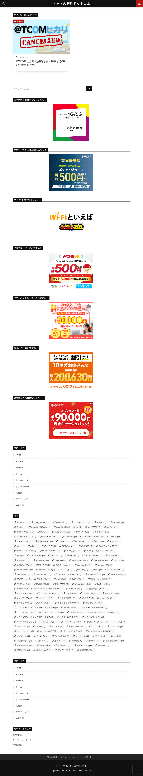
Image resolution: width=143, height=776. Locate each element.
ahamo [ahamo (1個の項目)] (101, 522)
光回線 (20, 21)
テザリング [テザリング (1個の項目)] (23, 626)
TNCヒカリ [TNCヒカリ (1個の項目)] (23, 584)
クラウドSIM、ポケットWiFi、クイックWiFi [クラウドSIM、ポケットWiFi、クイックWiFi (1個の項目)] (85, 607)
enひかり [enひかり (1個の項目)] (115, 541)
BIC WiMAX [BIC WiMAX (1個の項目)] (102, 532)
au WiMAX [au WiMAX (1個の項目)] (94, 527)
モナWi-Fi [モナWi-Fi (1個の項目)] (42, 636)
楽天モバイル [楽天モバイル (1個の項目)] (84, 645)
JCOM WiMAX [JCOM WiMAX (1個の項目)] (93, 555)
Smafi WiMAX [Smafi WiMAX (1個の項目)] (43, 574)
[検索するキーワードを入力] (49, 88)
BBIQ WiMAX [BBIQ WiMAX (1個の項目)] (62, 532)
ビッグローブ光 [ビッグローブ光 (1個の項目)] (77, 626)
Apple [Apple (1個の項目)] (21, 527)
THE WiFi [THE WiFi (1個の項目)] (78, 579)
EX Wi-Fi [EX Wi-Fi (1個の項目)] (50, 546)
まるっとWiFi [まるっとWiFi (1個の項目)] (90, 593)
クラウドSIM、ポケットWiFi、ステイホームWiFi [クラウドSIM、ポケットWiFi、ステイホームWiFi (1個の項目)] (40, 612)
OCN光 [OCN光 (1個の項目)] (83, 570)
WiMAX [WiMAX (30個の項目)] (22, 589)
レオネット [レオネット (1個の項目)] (82, 636)
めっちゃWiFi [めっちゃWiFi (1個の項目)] (112, 593)
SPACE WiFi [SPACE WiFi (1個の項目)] (118, 574)
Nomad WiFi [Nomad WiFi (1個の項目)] (104, 565)
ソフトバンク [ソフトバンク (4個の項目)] (94, 622)
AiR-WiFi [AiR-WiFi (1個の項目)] (118, 522)
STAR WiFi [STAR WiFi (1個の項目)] (43, 579)
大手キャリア (22, 499)
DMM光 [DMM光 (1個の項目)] (115, 537)
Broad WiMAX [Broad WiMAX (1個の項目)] (50, 537)
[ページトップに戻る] (136, 769)
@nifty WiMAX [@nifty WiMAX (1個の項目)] (42, 522)
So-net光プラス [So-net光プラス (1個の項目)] (96, 574)
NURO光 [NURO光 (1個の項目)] (66, 570)
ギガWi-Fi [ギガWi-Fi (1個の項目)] (88, 598)
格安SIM (20, 505)
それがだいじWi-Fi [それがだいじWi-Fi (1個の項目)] (98, 589)
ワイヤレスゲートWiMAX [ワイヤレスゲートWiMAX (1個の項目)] (108, 636)
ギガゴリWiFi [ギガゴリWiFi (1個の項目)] (107, 598)
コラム (19, 474)
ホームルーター (23, 480)
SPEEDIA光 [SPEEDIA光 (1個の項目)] (24, 579)
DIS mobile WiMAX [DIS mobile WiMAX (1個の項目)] (93, 537)
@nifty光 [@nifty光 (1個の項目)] (61, 522)
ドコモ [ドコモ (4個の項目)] (40, 626)
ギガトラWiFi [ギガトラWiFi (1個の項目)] (24, 603)
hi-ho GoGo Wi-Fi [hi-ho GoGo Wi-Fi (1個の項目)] (26, 551)
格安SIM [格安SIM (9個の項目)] (45, 645)
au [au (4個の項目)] (79, 527)
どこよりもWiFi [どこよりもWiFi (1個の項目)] (25, 593)
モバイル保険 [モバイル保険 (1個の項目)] (62, 636)
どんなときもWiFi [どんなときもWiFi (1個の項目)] (50, 593)
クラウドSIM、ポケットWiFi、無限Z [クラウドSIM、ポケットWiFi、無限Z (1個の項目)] (35, 617)
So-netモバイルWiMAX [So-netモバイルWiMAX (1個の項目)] (69, 574)
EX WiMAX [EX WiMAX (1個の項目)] (68, 546)
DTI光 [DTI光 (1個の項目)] (99, 541)
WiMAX (19, 467)
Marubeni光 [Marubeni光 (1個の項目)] (101, 560)
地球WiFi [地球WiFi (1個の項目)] (94, 641)
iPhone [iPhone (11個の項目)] (73, 555)
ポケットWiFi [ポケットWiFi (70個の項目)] (48, 631)
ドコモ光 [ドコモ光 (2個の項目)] (57, 626)
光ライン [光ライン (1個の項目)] (60, 641)
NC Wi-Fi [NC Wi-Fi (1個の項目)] (44, 565)
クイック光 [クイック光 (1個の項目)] (44, 603)
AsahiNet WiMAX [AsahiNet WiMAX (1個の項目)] (40, 527)
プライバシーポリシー (23, 740)
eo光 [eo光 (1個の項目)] (20, 546)
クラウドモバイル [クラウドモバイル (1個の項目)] (94, 617)
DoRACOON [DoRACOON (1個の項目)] (24, 541)
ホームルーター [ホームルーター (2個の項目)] (25, 631)
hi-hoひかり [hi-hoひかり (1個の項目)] (73, 551)
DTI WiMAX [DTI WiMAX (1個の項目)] (82, 541)
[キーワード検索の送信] (89, 88)
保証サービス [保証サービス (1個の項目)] (24, 641)
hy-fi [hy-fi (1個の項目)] (20, 555)
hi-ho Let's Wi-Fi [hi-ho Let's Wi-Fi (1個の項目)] (51, 551)
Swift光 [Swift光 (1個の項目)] (61, 579)
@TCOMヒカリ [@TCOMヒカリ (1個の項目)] (82, 522)
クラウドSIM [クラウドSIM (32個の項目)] (94, 603)
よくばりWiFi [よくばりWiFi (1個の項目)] (24, 598)
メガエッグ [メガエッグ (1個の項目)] (23, 636)
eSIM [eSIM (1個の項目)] (34, 546)
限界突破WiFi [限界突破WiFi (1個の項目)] (87, 650)
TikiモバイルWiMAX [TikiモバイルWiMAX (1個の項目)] (100, 579)
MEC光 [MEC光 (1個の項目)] (119, 560)
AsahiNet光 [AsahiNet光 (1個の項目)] (63, 527)
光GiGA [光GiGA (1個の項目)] (43, 641)
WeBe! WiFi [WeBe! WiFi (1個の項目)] (104, 584)
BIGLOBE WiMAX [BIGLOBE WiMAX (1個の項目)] (26, 537)
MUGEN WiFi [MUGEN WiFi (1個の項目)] (24, 565)
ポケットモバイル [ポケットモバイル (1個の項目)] (72, 631)
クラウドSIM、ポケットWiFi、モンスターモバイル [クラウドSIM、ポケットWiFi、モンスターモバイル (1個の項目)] (94, 612)
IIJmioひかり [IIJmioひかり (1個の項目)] (37, 555)
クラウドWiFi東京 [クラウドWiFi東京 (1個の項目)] (68, 617)
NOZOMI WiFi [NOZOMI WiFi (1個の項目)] (47, 570)
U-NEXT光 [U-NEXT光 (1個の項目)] (42, 584)
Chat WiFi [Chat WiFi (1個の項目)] (71, 537)
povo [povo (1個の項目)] (98, 570)
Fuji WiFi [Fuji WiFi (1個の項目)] (87, 546)
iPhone (19, 461)
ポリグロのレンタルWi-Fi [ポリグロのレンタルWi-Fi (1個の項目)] (101, 631)
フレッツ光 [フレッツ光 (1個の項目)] (116, 626)
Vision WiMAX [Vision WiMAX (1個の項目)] (83, 584)
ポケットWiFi (22, 486)
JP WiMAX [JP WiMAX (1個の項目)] (114, 555)
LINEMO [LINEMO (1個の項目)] (60, 560)
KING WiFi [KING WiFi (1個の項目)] (23, 560)
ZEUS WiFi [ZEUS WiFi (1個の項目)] (75, 589)
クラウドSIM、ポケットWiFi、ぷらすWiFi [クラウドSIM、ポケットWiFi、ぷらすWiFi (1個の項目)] (37, 607)
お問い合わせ (19, 745)
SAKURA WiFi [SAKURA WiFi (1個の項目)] (116, 570)
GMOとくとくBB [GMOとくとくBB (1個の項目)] (108, 546)
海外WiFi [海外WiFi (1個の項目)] (103, 645)
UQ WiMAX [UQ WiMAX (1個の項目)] (62, 584)
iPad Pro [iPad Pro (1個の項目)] (56, 555)
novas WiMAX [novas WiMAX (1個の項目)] (25, 570)
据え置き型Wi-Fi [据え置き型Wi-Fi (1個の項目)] (115, 641)
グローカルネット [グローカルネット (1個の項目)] (26, 622)
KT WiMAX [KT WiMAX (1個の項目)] (42, 560)
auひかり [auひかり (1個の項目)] (112, 527)
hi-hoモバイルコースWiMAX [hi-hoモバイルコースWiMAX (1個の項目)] (101, 551)
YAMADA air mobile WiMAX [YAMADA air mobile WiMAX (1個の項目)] (48, 589)
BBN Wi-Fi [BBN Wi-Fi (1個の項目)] (82, 532)
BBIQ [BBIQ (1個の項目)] (44, 532)
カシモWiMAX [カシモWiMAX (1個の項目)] (67, 598)
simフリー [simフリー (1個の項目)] (23, 574)
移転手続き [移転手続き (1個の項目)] (23, 650)
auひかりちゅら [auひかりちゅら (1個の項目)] (25, 532)
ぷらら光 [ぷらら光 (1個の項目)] (71, 593)
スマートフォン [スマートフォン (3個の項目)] (72, 622)
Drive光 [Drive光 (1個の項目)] (64, 541)
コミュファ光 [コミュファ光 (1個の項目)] (49, 622)
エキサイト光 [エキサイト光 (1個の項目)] (45, 598)
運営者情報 (18, 735)
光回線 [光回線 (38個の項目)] (77, 641)
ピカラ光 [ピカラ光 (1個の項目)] (97, 626)
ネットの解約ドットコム (71, 3)
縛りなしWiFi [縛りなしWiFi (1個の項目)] (43, 650)
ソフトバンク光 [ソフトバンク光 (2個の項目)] (116, 622)
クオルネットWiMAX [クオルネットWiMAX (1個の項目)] (69, 603)
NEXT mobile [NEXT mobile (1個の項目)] (63, 565)
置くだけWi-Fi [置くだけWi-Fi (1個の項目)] (66, 650)
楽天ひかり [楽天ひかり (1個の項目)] (63, 645)
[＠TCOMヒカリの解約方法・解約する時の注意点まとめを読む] (41, 45)
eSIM (18, 455)
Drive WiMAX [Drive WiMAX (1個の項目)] (45, 541)
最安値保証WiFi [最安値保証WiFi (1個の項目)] (25, 645)
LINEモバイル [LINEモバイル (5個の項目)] (80, 560)
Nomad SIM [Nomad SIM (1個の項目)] (84, 565)
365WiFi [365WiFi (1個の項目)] (22, 522)
